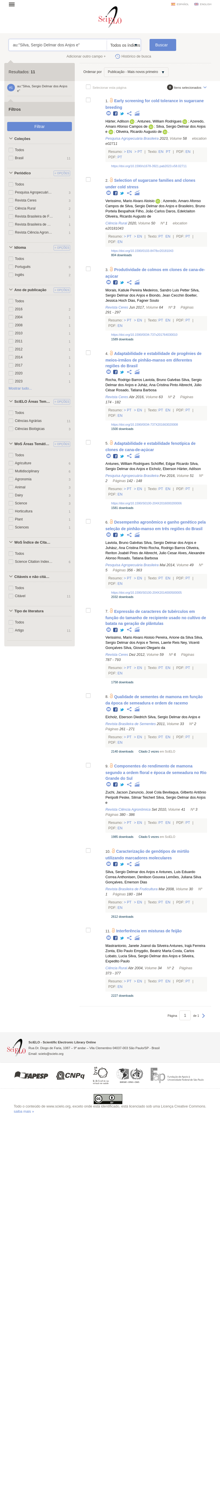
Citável (20, 596)
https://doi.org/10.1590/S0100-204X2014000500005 (146, 592)
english (205, 4)
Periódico (22, 173)
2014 (19, 357)
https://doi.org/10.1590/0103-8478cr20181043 (142, 250)
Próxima (203, 1018)
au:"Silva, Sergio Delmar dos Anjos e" (58, 45)
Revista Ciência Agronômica (34, 232)
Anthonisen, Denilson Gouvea (141, 877)
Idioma (20, 248)
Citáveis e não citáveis (33, 577)
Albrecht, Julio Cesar (160, 553)
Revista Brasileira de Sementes (34, 224)
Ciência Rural (25, 208)
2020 (19, 373)
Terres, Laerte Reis (164, 643)
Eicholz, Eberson (162, 469)
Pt (140, 152)
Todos (19, 150)
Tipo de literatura (29, 611)
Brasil (19, 158)
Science (21, 503)
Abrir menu (13, 4)
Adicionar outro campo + (86, 56)
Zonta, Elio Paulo (119, 951)
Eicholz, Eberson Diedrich (126, 717)
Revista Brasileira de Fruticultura (34, 216)
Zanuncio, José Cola (145, 792)
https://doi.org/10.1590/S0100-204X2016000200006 (146, 503)
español (183, 4)
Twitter (122, 113)
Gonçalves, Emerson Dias (126, 882)
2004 (19, 317)
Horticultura (23, 511)
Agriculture (23, 463)
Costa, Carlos (183, 951)
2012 (19, 349)
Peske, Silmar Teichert (137, 798)
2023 (19, 381)
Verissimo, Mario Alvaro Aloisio (129, 201)
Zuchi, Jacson (116, 792)
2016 (19, 309)
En (129, 152)
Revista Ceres (25, 200)
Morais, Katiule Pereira (123, 290)
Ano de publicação (30, 290)
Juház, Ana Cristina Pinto (158, 385)
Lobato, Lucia (116, 956)
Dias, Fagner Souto (143, 301)
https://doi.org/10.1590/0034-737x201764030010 (144, 334)
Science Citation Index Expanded (34, 562)
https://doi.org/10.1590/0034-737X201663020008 (144, 424)
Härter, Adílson (189, 469)
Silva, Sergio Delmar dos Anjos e (151, 206)
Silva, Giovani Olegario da (144, 648)
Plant (19, 519)
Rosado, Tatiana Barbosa (136, 390)
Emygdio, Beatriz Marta (152, 951)
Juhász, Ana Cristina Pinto (126, 548)
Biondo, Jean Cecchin (166, 295)
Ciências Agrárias (28, 421)
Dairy (19, 495)
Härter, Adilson (117, 121)
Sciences (22, 527)
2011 (19, 341)
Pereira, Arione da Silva (174, 637)
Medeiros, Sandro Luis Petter (166, 290)
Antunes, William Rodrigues (159, 121)
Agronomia (23, 479)
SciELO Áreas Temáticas (33, 402)
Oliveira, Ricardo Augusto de (139, 132)
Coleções (22, 139)
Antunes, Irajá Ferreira (187, 946)
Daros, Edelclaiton (180, 211)
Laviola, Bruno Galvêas (161, 380)
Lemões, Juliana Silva (183, 877)
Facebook (115, 113)
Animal (20, 487)
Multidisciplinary (27, 471)
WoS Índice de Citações (33, 542)
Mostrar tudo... (20, 388)
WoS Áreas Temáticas (33, 444)
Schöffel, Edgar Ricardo (170, 464)
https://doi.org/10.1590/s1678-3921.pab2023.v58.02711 (149, 166)
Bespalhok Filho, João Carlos (141, 211)
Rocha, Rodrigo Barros (123, 380)
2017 (19, 365)
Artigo (19, 630)
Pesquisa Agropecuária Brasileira (34, 192)
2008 (19, 325)
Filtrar (39, 126)
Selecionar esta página (109, 87)
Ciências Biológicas (30, 429)
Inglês (19, 275)
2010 (19, 333)
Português (23, 267)
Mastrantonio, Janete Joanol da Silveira (137, 946)
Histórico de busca (136, 56)
